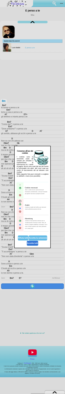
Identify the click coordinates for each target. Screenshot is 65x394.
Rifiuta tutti (23, 238)
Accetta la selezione (38, 238)
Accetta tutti (32, 243)
